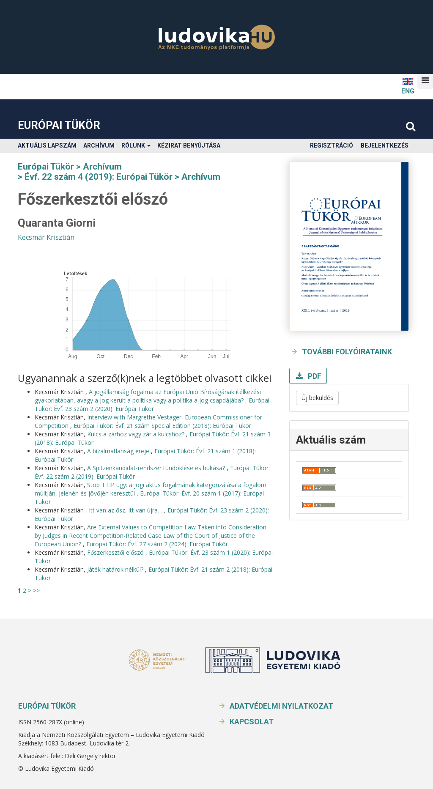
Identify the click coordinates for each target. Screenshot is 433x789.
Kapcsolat (252, 721)
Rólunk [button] (136, 145)
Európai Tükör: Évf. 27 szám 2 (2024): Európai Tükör (157, 544)
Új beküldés (317, 398)
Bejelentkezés (384, 145)
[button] (425, 80)
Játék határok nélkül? (116, 569)
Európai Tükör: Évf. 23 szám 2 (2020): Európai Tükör (152, 404)
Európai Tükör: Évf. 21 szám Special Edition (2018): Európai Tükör (162, 426)
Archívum (99, 145)
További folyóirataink (347, 351)
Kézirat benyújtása (188, 145)
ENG (407, 85)
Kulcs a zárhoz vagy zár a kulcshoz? (136, 434)
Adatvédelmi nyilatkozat (281, 705)
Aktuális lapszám (47, 145)
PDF (313, 376)
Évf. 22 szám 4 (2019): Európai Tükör (99, 177)
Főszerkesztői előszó (116, 552)
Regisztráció (331, 145)
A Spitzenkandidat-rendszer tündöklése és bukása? (157, 468)
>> (36, 590)
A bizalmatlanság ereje (119, 451)
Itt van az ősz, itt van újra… (126, 510)
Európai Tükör (59, 125)
